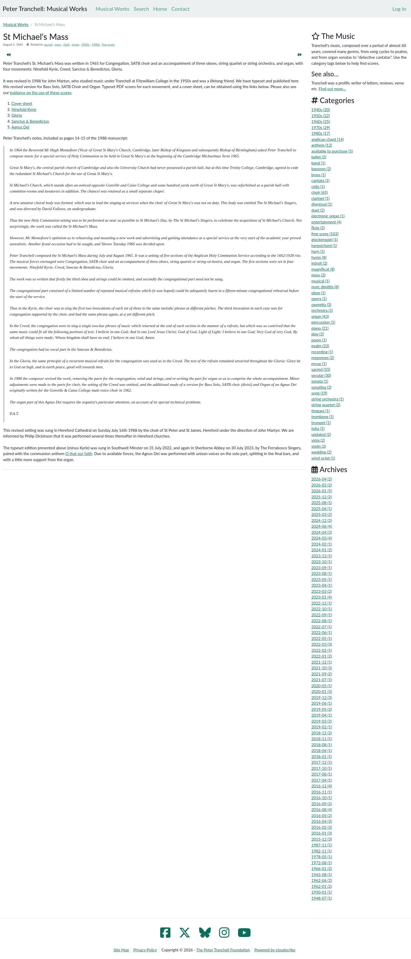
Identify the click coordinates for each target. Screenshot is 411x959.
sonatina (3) (321, 387)
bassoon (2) (321, 168)
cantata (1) (320, 180)
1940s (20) (320, 109)
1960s (86, 44)
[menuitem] (399, 9)
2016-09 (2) (321, 803)
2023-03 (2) (321, 591)
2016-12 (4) (321, 786)
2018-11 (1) (321, 738)
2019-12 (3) (321, 697)
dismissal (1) (321, 204)
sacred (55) (320, 369)
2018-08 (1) (321, 744)
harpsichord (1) (324, 245)
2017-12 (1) (321, 762)
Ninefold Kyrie (24, 109)
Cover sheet (22, 103)
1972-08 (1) (321, 862)
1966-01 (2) (321, 868)
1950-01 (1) (321, 892)
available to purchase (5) (332, 151)
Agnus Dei (20, 127)
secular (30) (321, 375)
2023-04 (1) (321, 585)
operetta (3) (321, 304)
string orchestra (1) (327, 399)
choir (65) (319, 192)
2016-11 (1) (321, 792)
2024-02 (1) (321, 544)
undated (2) (321, 434)
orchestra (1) (322, 310)
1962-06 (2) (321, 880)
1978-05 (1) (321, 856)
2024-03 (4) (321, 538)
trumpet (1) (321, 422)
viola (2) (318, 440)
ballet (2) (318, 156)
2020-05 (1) (321, 685)
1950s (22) (320, 115)
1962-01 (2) (321, 886)
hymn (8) (318, 257)
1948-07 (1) (321, 898)
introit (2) (319, 263)
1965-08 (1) (321, 874)
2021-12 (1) (321, 662)
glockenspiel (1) (324, 239)
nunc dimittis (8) (325, 286)
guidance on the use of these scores (40, 92)
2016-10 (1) (321, 797)
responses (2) (322, 357)
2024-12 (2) (321, 520)
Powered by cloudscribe (274, 949)
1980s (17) (320, 133)
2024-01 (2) (321, 549)
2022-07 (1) (321, 626)
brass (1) (318, 174)
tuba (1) (318, 428)
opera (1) (319, 298)
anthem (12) (321, 145)
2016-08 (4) (321, 809)
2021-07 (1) (321, 679)
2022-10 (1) (321, 608)
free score (108, 44)
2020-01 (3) (321, 691)
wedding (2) (321, 452)
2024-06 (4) (321, 526)
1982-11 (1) (321, 851)
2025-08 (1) (321, 502)
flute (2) (318, 227)
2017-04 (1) (321, 780)
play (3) (317, 334)
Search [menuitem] (141, 9)
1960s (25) (320, 121)
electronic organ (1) (328, 216)
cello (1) (318, 186)
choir (66, 44)
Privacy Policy (145, 949)
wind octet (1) (323, 458)
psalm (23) (320, 345)
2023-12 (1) (321, 555)
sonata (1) (319, 381)
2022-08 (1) (321, 620)
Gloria (17, 115)
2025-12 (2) (321, 496)
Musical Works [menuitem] (112, 9)
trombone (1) (322, 416)
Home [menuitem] (160, 9)
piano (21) (320, 328)
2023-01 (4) (321, 597)
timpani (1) (320, 410)
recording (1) (322, 351)
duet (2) (318, 210)
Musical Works (16, 24)
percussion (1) (323, 322)
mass (58, 44)
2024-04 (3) (321, 532)
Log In (399, 9)
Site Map (121, 949)
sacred (48, 44)
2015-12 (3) (321, 839)
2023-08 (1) (321, 573)
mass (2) (318, 275)
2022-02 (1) (321, 650)
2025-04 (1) (321, 508)
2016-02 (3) (321, 827)
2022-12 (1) (321, 603)
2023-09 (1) (321, 567)
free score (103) (324, 233)
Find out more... (332, 88)
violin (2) (318, 446)
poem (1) (319, 340)
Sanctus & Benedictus (30, 121)
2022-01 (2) (321, 656)
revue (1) (318, 363)
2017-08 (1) (321, 774)
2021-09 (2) (321, 674)
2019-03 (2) (321, 721)
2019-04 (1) (321, 715)
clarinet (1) (320, 198)
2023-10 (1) (321, 561)
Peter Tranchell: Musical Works (45, 8)
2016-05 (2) (321, 815)
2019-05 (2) (321, 709)
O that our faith (79, 453)
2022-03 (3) (321, 644)
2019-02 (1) (321, 726)
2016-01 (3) (321, 833)
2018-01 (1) (321, 756)
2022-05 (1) (321, 638)
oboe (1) (318, 292)
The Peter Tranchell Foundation (223, 949)
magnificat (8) (323, 269)
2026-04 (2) (321, 479)
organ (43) (320, 316)
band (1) (318, 163)
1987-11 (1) (321, 845)
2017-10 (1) (321, 768)
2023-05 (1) (321, 579)
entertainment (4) (326, 222)
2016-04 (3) (321, 821)
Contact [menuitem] (180, 9)
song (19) (319, 393)
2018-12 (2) (321, 733)
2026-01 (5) (321, 490)
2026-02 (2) (321, 485)
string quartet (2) (325, 404)
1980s (96, 44)
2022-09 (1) (321, 614)
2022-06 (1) (321, 632)
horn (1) (318, 251)
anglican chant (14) (327, 139)
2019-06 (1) (321, 703)
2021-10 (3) (321, 667)
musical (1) (320, 281)
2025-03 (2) (321, 514)
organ (75, 44)
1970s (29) (320, 127)
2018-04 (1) (321, 750)
